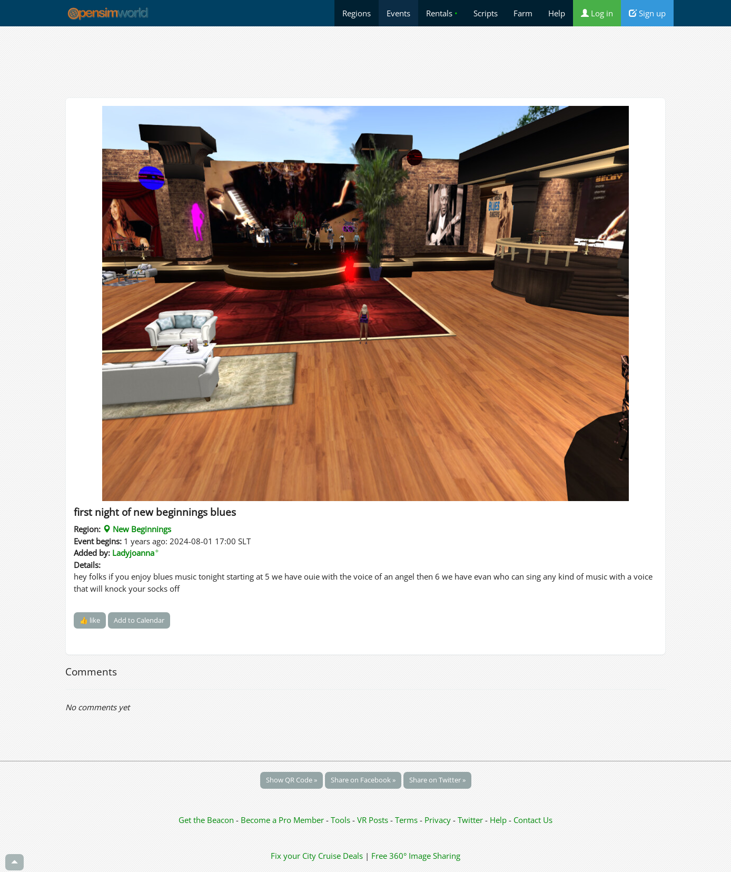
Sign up (647, 13)
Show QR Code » (291, 780)
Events (398, 13)
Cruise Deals (340, 855)
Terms (407, 820)
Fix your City (293, 855)
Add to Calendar (139, 620)
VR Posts (373, 820)
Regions (356, 13)
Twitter (470, 820)
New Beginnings (137, 529)
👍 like (90, 620)
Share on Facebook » (363, 780)
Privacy (437, 820)
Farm (522, 13)
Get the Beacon (206, 820)
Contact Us (532, 820)
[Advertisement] (365, 61)
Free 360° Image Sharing (415, 855)
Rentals (442, 13)
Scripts (485, 13)
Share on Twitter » (437, 780)
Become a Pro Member (283, 820)
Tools (341, 820)
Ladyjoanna (135, 552)
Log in (597, 13)
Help (556, 13)
